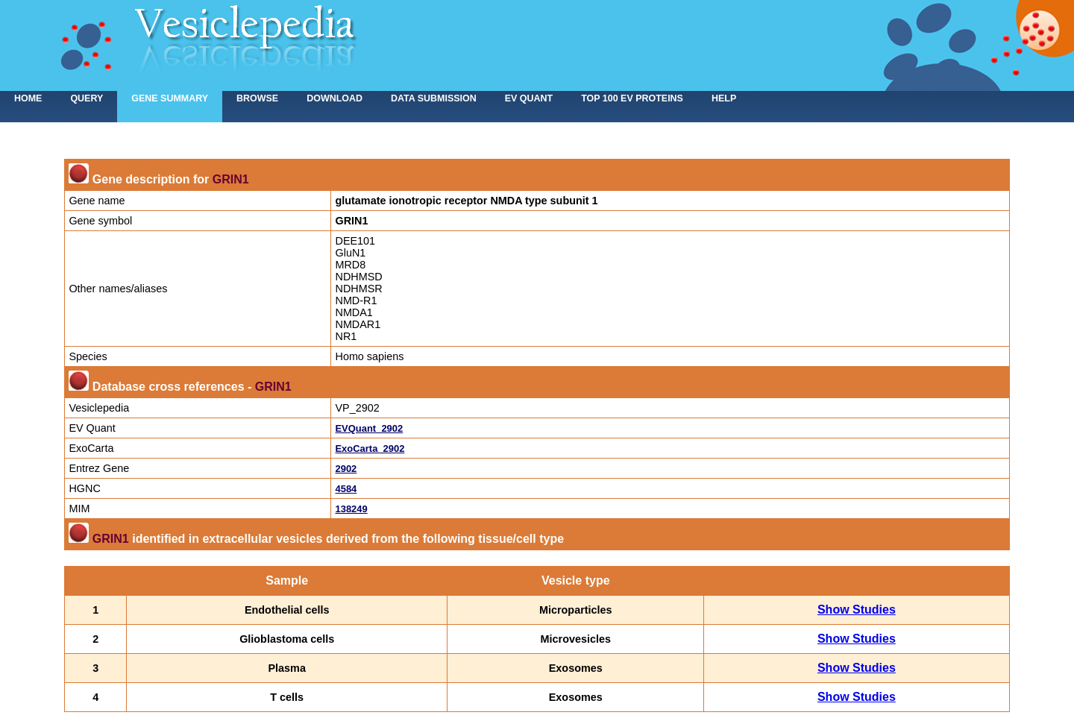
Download (334, 98)
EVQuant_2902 (369, 428)
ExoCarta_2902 (369, 448)
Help (724, 98)
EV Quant (529, 98)
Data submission (434, 98)
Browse (257, 98)
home (28, 98)
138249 (351, 508)
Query (86, 98)
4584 (346, 488)
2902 (346, 468)
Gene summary (169, 98)
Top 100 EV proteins (632, 98)
